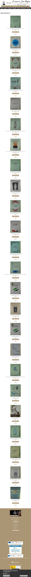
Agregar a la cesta (15, 52)
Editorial (18, 8)
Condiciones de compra (15, 522)
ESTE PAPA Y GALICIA (15, 397)
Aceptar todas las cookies (23, 575)
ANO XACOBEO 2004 (15, 499)
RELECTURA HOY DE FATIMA (15, 315)
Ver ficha (15, 34)
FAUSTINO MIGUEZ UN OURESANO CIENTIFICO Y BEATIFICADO (15, 151)
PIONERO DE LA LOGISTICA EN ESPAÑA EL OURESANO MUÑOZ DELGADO (15, 274)
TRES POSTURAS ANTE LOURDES (15, 192)
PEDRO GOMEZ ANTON (15, 29)
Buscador (5, 8)
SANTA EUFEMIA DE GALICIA (15, 110)
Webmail (15, 528)
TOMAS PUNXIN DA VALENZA (15, 233)
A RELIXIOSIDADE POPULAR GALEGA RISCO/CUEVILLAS (15, 28)
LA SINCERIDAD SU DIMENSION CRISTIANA (15, 438)
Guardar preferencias (6, 575)
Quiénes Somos (23, 8)
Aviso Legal (15, 523)
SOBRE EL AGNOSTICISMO (15, 356)
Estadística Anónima (7, 574)
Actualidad (14, 8)
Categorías (9, 8)
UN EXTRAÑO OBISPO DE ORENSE (15, 69)
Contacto (28, 8)
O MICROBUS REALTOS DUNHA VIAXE (15, 49)
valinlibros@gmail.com (16, 519)
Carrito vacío (15, 6)
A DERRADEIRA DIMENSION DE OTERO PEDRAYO (15, 90)
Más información (7, 571)
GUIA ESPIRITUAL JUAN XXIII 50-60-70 (15, 479)
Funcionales (5, 573)
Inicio (2, 8)
